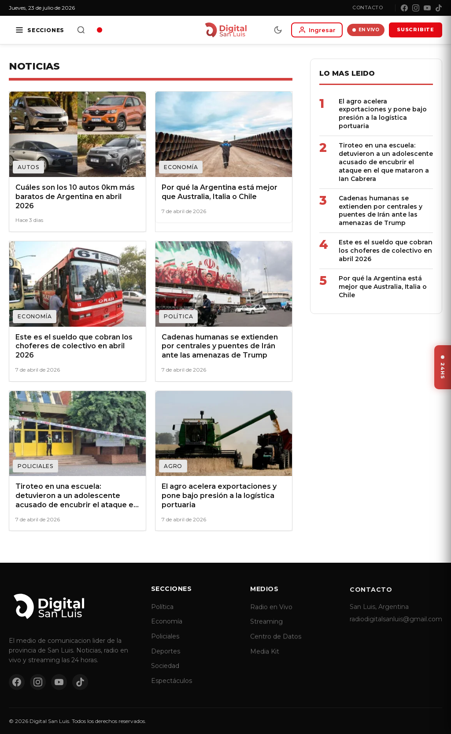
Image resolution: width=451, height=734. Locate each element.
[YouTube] (427, 7)
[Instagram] (415, 7)
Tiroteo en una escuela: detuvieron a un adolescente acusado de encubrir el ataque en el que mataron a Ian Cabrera (385, 162)
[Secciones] (39, 30)
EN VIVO (365, 30)
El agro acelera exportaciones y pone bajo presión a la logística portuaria (382, 113)
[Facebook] (404, 7)
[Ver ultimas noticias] (442, 367)
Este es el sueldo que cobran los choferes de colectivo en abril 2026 (385, 250)
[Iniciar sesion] (317, 29)
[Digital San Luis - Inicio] (225, 30)
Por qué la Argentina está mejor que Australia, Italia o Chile (382, 286)
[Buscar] (81, 30)
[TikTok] (438, 7)
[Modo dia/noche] (278, 30)
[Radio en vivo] (99, 30)
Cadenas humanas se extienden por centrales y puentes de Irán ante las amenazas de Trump (380, 210)
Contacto (367, 7)
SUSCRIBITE (415, 29)
